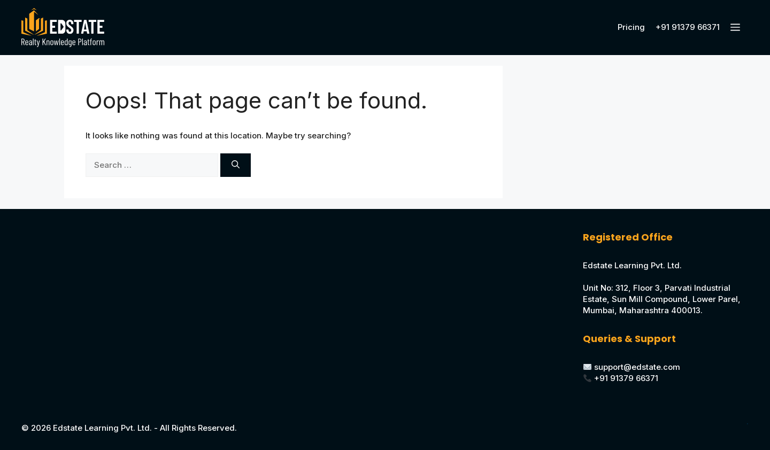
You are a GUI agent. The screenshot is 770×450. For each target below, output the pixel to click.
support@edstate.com (637, 367)
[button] (737, 27)
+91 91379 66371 (688, 27)
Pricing (631, 27)
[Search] (235, 165)
